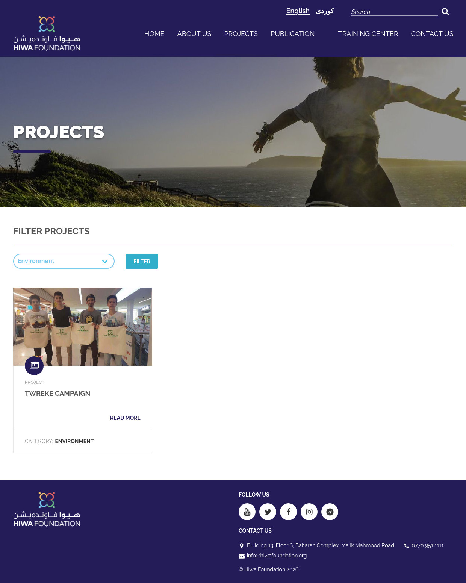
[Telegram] (329, 511)
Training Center (368, 34)
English (298, 11)
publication (293, 34)
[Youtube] (247, 511)
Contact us (432, 34)
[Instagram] (309, 511)
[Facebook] (288, 511)
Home (154, 34)
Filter (141, 262)
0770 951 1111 (428, 545)
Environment (74, 441)
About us (194, 34)
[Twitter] (267, 511)
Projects (241, 34)
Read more (125, 418)
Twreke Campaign (57, 393)
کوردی (325, 11)
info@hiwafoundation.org (277, 556)
